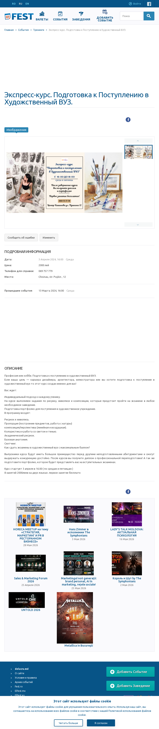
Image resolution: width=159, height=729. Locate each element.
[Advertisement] (79, 61)
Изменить (49, 237)
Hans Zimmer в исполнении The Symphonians (78, 532)
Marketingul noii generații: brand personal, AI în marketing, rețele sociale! (79, 581)
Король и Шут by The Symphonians (127, 580)
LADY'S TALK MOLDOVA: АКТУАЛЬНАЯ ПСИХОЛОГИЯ (126, 532)
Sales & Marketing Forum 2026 (30, 580)
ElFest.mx (20, 691)
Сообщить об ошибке (21, 237)
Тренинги (38, 30)
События (23, 30)
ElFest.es (19, 695)
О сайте (19, 673)
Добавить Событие (128, 672)
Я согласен (101, 723)
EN (27, 3)
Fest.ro (19, 686)
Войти (134, 4)
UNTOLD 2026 (30, 610)
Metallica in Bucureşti (78, 645)
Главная (9, 30)
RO (14, 3)
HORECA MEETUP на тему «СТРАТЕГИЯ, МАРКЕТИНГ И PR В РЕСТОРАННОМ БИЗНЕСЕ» (30, 535)
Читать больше (68, 723)
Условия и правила (26, 677)
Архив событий (24, 682)
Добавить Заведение (130, 686)
